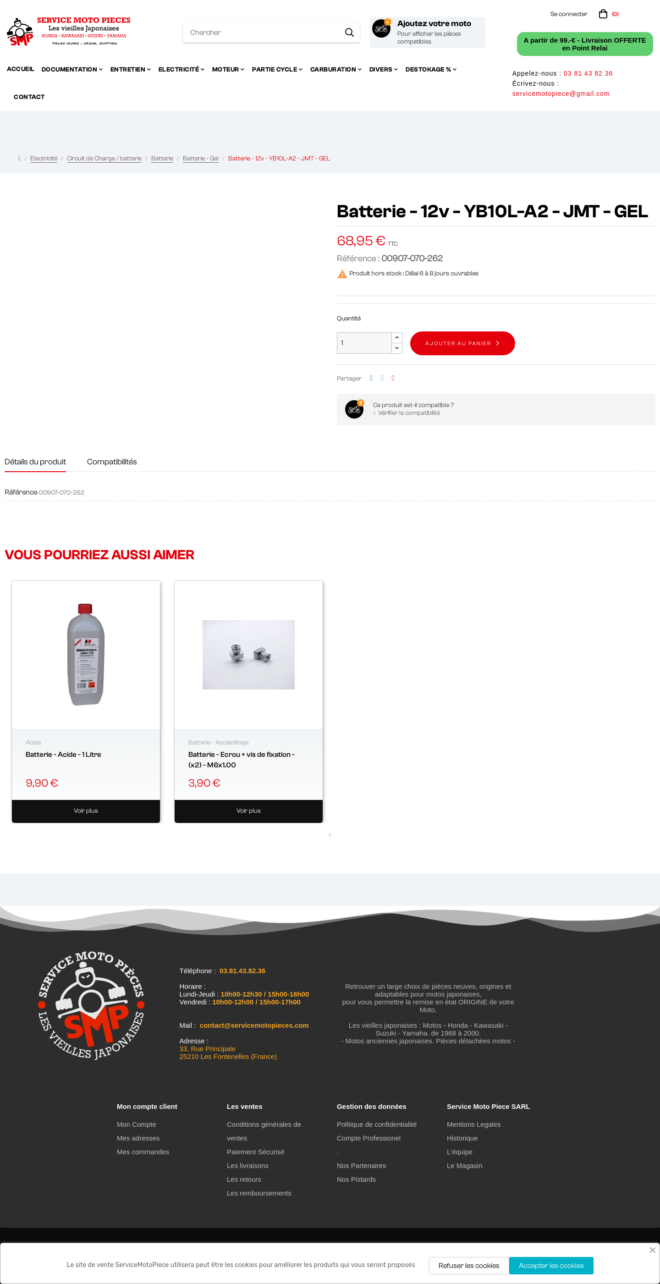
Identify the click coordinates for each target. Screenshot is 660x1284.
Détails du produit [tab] (35, 462)
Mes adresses (138, 1138)
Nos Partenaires (361, 1165)
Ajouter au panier (458, 343)
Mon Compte (136, 1124)
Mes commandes (143, 1152)
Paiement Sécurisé (256, 1152)
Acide (33, 742)
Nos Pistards (356, 1179)
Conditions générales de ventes (264, 1131)
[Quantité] (364, 343)
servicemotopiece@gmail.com (561, 93)
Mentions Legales (474, 1124)
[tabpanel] (86, 701)
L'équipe (460, 1152)
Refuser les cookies (469, 1266)
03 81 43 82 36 (588, 73)
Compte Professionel (369, 1138)
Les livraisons (248, 1165)
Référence (21, 492)
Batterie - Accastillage (218, 742)
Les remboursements (259, 1193)
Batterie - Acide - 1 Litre (63, 754)
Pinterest (393, 378)
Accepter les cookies (551, 1266)
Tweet (382, 378)
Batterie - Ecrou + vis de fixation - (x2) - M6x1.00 (241, 759)
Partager (371, 378)
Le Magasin (465, 1165)
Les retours (244, 1179)
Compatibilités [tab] (112, 462)
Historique (462, 1138)
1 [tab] (330, 834)
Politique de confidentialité (377, 1124)
